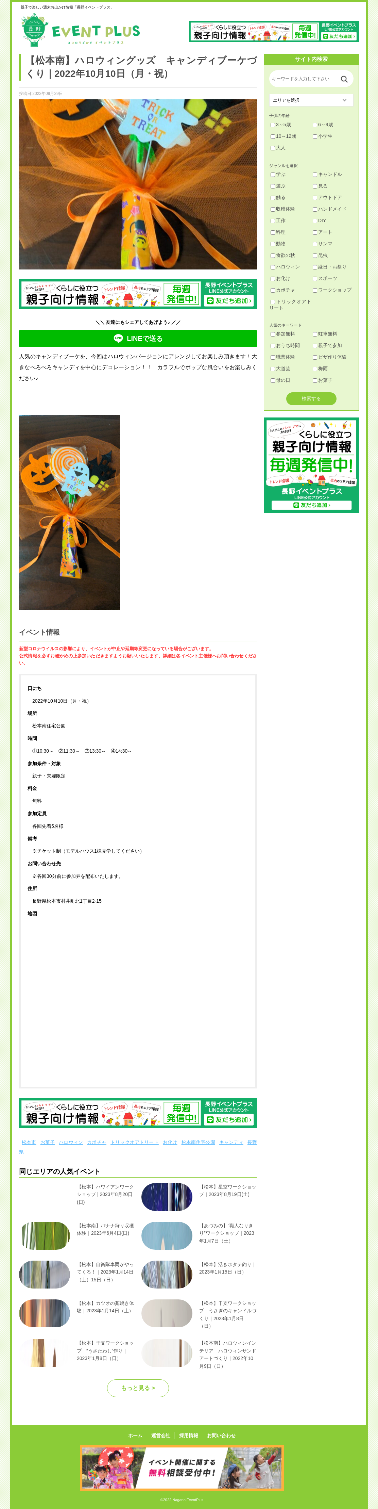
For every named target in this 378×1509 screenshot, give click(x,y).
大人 (278, 147)
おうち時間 (285, 345)
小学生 (322, 136)
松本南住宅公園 (198, 1142)
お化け (170, 1142)
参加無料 (283, 334)
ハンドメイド (330, 209)
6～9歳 (323, 124)
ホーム (136, 1435)
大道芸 (280, 368)
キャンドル (327, 174)
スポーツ (325, 278)
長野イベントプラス (80, 30)
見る (320, 185)
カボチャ (96, 1142)
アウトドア (327, 197)
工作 (278, 220)
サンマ (322, 243)
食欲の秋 (283, 255)
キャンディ (231, 1142)
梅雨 (320, 368)
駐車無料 (325, 334)
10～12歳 (283, 136)
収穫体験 (283, 209)
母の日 (280, 380)
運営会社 (161, 1435)
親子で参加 (327, 345)
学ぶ (278, 174)
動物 (278, 243)
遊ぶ (278, 185)
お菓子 (47, 1142)
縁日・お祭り (330, 266)
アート (322, 232)
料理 (278, 232)
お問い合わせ (220, 1435)
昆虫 (320, 255)
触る (278, 197)
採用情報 (188, 1435)
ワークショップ (332, 290)
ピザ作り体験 (330, 357)
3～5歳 (281, 124)
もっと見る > (138, 1388)
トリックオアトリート (134, 1142)
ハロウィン (71, 1142)
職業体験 (283, 357)
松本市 (29, 1142)
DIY (319, 220)
